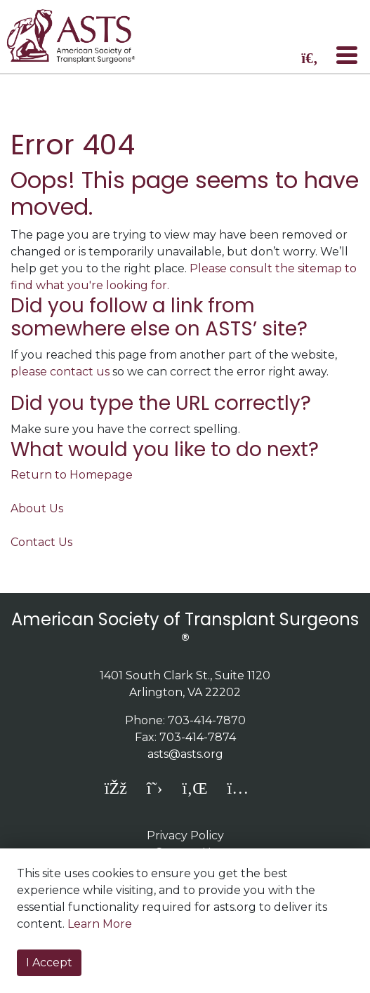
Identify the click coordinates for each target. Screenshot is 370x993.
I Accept (49, 962)
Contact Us (41, 542)
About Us (37, 508)
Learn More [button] (99, 924)
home (79, 36)
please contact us (60, 371)
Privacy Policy (185, 835)
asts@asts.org (185, 754)
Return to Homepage (72, 474)
